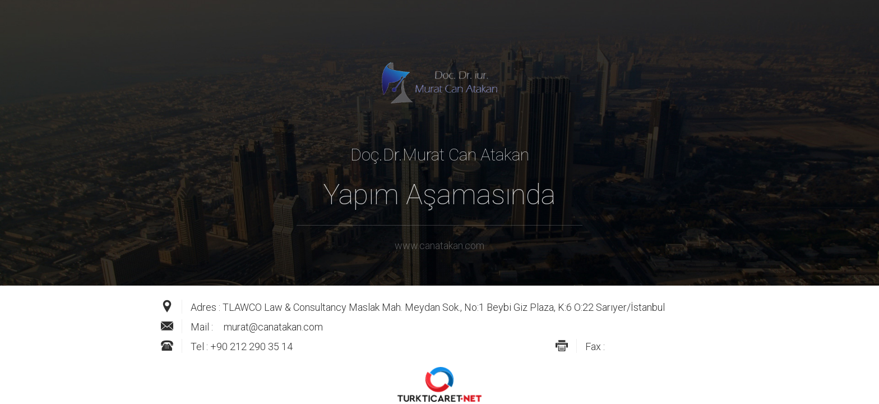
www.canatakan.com (439, 245)
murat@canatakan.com (273, 327)
